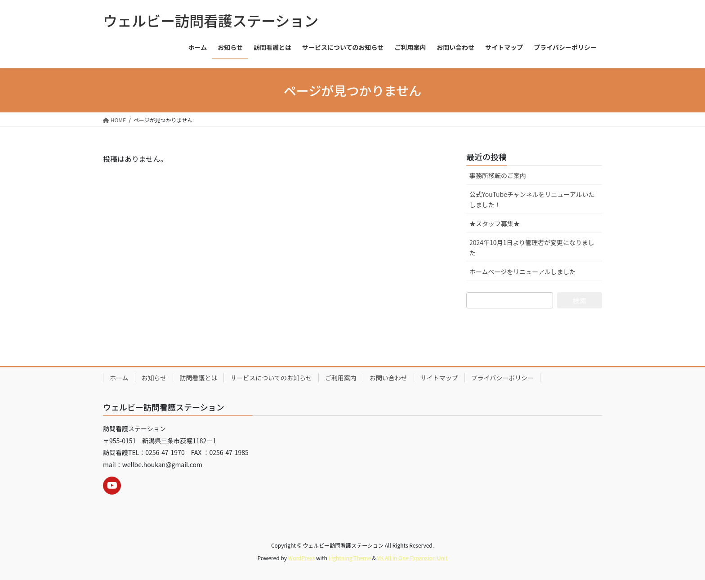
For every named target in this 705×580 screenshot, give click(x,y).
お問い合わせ (388, 377)
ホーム (119, 377)
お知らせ (154, 377)
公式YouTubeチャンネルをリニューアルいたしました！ (532, 199)
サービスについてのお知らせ (271, 377)
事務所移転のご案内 (497, 175)
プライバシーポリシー (502, 377)
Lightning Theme (349, 558)
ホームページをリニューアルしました (522, 271)
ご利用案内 (341, 377)
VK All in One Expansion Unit (412, 558)
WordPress (301, 558)
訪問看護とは (198, 377)
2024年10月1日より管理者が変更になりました (531, 247)
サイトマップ (439, 377)
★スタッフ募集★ (494, 223)
